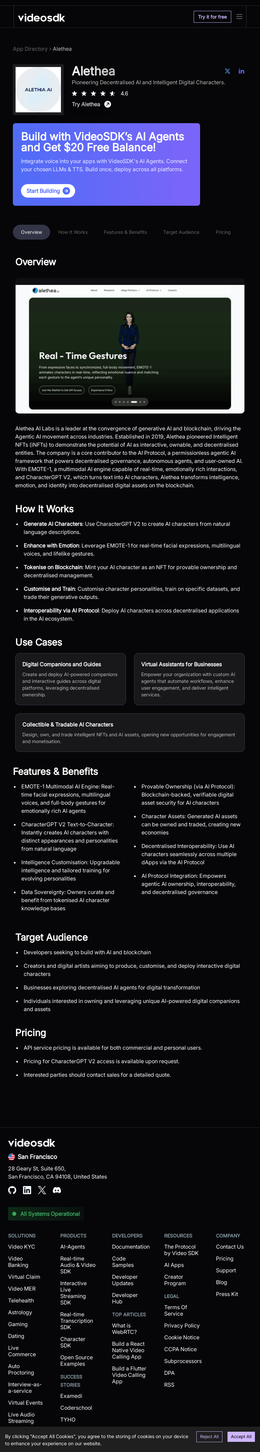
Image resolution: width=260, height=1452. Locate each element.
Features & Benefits (125, 232)
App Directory (30, 48)
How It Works (73, 232)
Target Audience (181, 232)
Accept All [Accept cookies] (241, 1436)
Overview (31, 232)
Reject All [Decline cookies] (209, 1436)
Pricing (223, 232)
